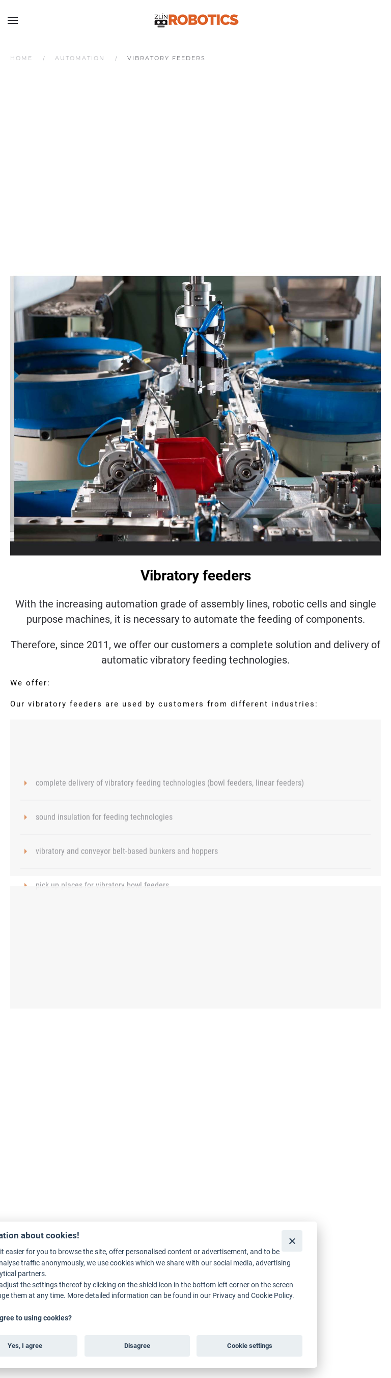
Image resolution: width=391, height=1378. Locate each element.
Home (21, 58)
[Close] (292, 1240)
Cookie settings (249, 1345)
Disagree (137, 1345)
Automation (80, 58)
